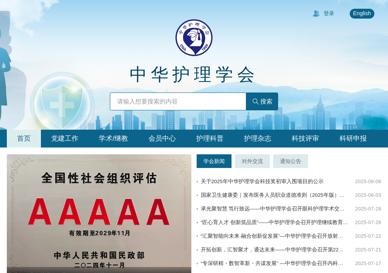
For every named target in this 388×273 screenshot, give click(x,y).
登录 (323, 13)
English (362, 13)
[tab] (24, 138)
